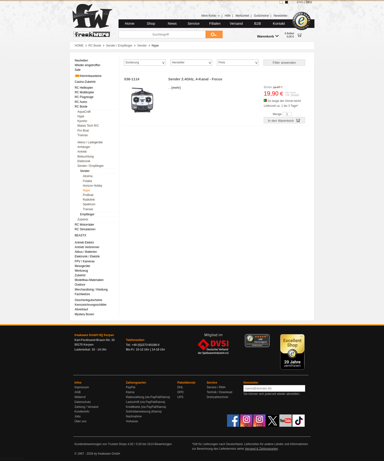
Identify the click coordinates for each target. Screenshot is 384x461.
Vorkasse (132, 421)
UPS (180, 397)
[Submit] (214, 34)
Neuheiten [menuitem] (81, 60)
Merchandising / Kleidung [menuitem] (91, 289)
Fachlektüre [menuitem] (82, 294)
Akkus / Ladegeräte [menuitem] (90, 142)
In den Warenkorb (284, 120)
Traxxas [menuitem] (82, 135)
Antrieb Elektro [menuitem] (84, 242)
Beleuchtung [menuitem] (85, 156)
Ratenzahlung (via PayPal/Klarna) (148, 397)
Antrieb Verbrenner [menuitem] (87, 247)
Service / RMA (216, 387)
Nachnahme (134, 416)
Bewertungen (163, 444)
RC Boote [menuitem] (81, 106)
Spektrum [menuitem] (89, 204)
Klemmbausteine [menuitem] (88, 76)
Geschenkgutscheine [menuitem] (88, 300)
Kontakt (279, 23)
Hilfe (228, 15)
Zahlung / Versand (86, 407)
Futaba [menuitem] (87, 181)
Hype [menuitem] (80, 116)
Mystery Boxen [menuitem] (84, 314)
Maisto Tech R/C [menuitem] (88, 125)
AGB (77, 392)
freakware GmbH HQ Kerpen (94, 335)
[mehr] (175, 87)
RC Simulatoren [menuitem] (85, 229)
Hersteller (178, 62)
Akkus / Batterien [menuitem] (86, 252)
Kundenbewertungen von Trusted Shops (100, 444)
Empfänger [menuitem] (87, 214)
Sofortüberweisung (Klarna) (144, 411)
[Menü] (267, 337)
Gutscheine (261, 15)
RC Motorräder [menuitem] (84, 224)
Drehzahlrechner (217, 397)
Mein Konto (210, 15)
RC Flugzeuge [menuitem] (84, 97)
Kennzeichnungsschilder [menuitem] (91, 304)
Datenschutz (82, 402)
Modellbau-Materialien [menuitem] (89, 280)
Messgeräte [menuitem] (82, 266)
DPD (180, 392)
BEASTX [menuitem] (80, 235)
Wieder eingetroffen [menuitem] (87, 65)
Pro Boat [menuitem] (83, 130)
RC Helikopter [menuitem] (84, 87)
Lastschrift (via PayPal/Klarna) (145, 402)
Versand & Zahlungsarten (261, 448)
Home (129, 23)
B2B (257, 23)
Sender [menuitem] (85, 171)
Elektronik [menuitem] (83, 161)
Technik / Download (219, 392)
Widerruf (79, 397)
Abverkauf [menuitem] (81, 309)
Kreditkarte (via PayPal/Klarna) (146, 407)
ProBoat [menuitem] (88, 195)
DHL (180, 387)
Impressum (81, 387)
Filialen (214, 23)
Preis (221, 62)
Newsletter (281, 15)
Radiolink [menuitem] (89, 199)
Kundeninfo (81, 411)
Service (194, 23)
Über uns (80, 421)
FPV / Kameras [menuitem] (85, 261)
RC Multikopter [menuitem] (84, 92)
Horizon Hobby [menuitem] (92, 185)
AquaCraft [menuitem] (84, 111)
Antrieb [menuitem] (82, 151)
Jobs (77, 416)
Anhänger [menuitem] (83, 147)
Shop (151, 23)
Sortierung (132, 62)
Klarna (130, 392)
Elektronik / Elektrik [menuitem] (87, 256)
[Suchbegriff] (162, 34)
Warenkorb (268, 36)
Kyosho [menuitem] (82, 121)
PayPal (130, 387)
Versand (236, 23)
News (172, 23)
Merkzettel (242, 15)
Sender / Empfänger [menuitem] (90, 166)
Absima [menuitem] (88, 176)
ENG (300, 2)
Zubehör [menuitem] (82, 219)
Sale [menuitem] (78, 70)
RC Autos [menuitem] (81, 102)
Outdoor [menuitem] (80, 284)
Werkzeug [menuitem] (81, 270)
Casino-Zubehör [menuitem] (85, 82)
